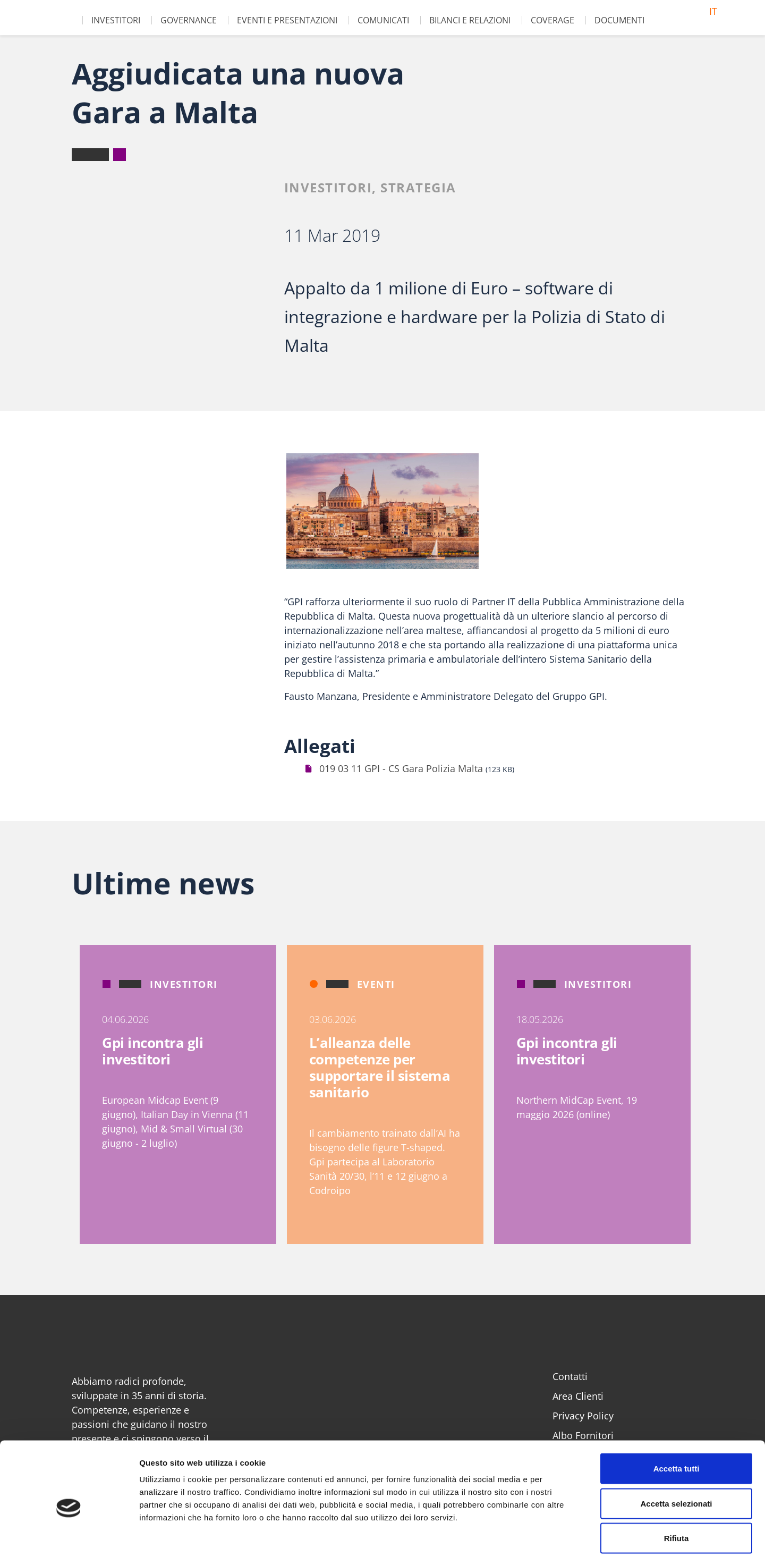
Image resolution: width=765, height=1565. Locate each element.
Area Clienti (578, 1396)
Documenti (619, 20)
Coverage (552, 20)
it (713, 11)
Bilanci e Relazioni (470, 20)
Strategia (418, 187)
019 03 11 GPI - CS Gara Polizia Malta (401, 768)
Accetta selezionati (676, 1460)
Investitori (115, 20)
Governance (188, 20)
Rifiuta (676, 1495)
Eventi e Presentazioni (287, 20)
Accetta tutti (676, 1425)
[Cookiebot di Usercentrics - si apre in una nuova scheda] (68, 1544)
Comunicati (383, 20)
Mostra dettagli (559, 1544)
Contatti (570, 1376)
